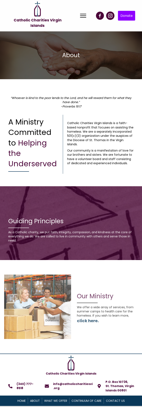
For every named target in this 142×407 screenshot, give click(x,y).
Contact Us (115, 401)
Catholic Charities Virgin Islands (38, 22)
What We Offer (55, 401)
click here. (88, 321)
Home (21, 401)
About (35, 401)
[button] (83, 15)
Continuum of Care (87, 401)
